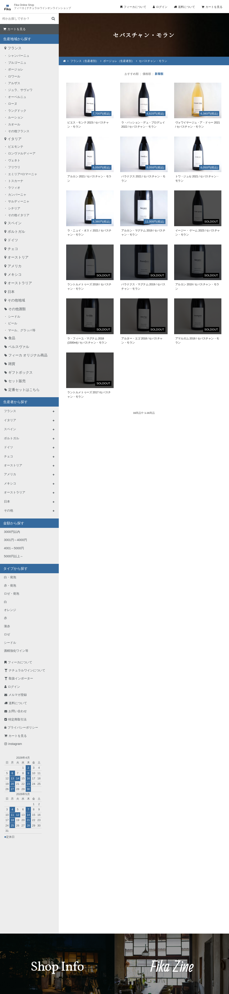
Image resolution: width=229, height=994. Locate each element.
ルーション (15, 117)
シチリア (14, 208)
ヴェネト (14, 160)
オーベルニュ (17, 97)
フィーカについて (135, 7)
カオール (14, 124)
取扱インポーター (21, 678)
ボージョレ (15, 69)
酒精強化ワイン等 (16, 650)
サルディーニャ (18, 201)
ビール (12, 323)
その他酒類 (17, 309)
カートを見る (213, 7)
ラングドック (17, 110)
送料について (186, 7)
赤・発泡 (10, 585)
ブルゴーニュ (17, 62)
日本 (11, 292)
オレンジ (10, 610)
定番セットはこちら (24, 390)
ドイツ (13, 240)
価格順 (147, 73)
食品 (11, 338)
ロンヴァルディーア (21, 153)
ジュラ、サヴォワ (20, 90)
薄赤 (7, 626)
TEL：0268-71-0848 (100, 947)
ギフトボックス (20, 372)
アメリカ (15, 266)
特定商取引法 (17, 719)
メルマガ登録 (17, 694)
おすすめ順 (132, 73)
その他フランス (18, 131)
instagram (15, 744)
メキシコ (15, 274)
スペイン (15, 223)
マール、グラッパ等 (21, 330)
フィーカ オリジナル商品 (27, 355)
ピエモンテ (15, 146)
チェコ (13, 249)
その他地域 (16, 300)
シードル (14, 316)
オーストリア (18, 257)
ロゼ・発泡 (11, 593)
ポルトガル (16, 231)
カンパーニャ (17, 194)
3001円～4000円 (15, 540)
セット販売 (17, 381)
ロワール (14, 76)
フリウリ (14, 167)
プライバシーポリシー (23, 727)
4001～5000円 (14, 548)
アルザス (14, 83)
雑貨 (11, 364)
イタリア (15, 139)
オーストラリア (20, 283)
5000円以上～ (13, 556)
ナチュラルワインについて (27, 670)
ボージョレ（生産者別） (118, 61)
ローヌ (12, 103)
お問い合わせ (17, 711)
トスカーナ (15, 181)
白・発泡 (10, 577)
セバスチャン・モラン (153, 61)
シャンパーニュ (18, 55)
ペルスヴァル (18, 347)
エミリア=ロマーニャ (22, 174)
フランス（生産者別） (84, 61)
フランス (15, 48)
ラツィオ (14, 187)
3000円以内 (12, 532)
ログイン (161, 7)
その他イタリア (18, 215)
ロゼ (7, 634)
